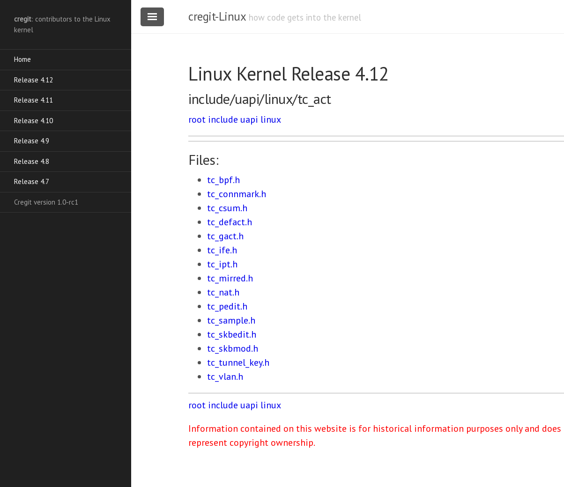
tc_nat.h (223, 292)
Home (22, 59)
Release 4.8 (31, 161)
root (197, 119)
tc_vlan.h (225, 376)
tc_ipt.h (222, 264)
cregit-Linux (216, 16)
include (223, 119)
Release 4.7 (31, 181)
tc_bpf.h (223, 180)
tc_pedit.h (227, 306)
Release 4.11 (33, 100)
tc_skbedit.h (231, 334)
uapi (249, 119)
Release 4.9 (31, 140)
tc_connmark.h (236, 194)
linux (270, 119)
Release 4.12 (33, 79)
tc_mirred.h (230, 278)
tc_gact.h (225, 236)
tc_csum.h (227, 208)
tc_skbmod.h (232, 348)
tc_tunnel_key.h (238, 362)
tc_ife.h (222, 250)
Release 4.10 (33, 120)
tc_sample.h (231, 320)
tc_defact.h (229, 222)
